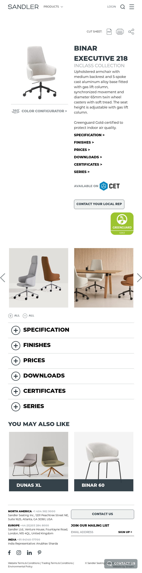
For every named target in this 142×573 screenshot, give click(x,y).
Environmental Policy (20, 567)
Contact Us (121, 563)
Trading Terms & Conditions (57, 563)
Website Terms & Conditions (24, 563)
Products (53, 6)
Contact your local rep (99, 204)
